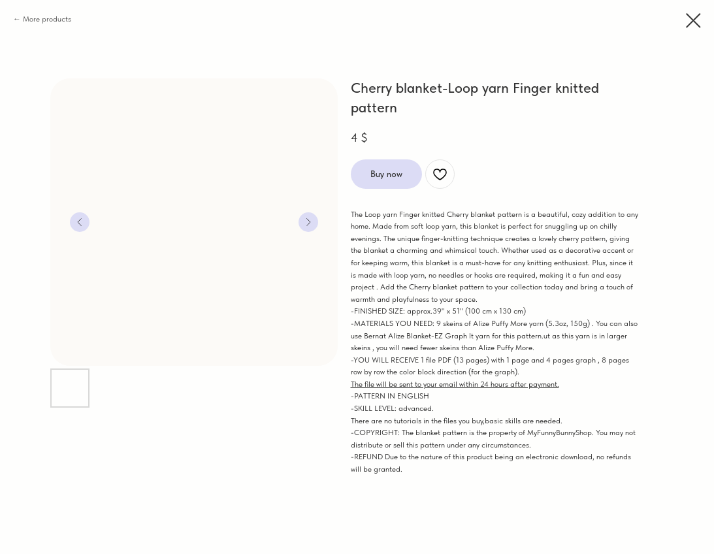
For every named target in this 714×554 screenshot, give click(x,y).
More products (47, 19)
